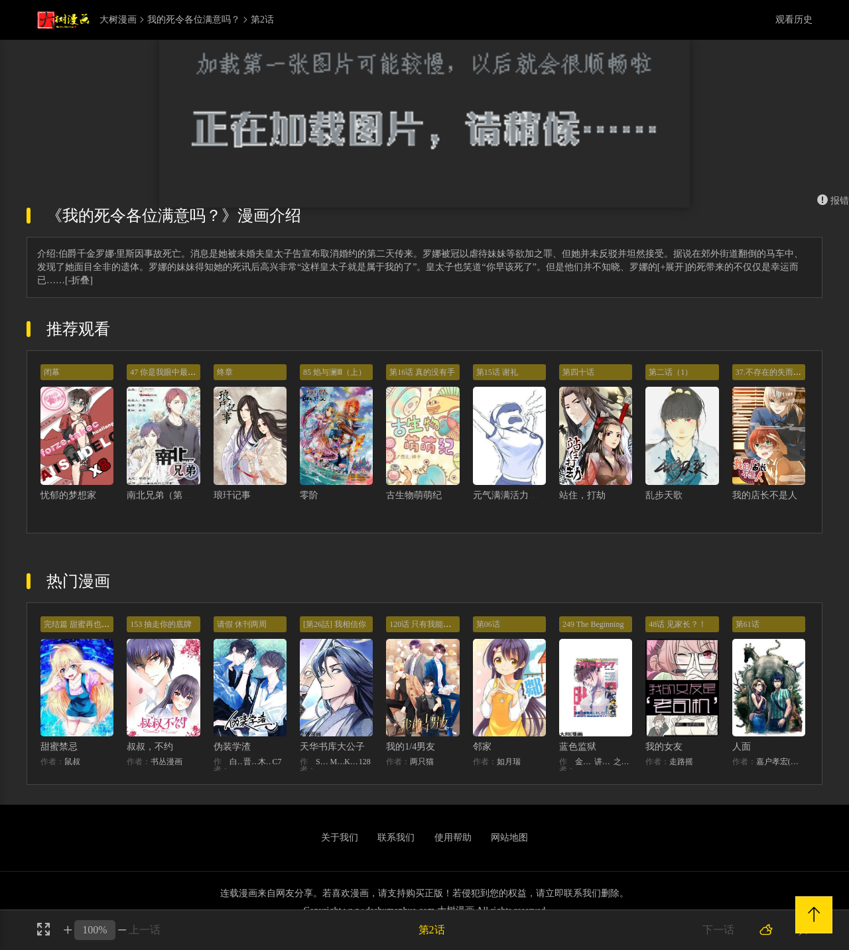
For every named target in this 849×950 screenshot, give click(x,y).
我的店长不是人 (764, 495)
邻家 (482, 747)
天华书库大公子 (332, 747)
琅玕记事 (232, 495)
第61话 (747, 624)
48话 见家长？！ (677, 624)
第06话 (488, 624)
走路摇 (681, 762)
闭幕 (52, 372)
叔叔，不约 (150, 747)
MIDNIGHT (337, 762)
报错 (833, 201)
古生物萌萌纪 (414, 495)
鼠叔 (72, 762)
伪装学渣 (232, 747)
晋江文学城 (250, 762)
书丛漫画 (166, 762)
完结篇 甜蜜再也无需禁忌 (88, 624)
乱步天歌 (664, 495)
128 (365, 762)
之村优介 (623, 762)
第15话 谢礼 (497, 372)
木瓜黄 (265, 762)
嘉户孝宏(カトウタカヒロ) (780, 762)
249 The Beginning (592, 624)
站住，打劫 (582, 495)
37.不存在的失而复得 (772, 372)
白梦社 (236, 762)
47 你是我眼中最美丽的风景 (179, 372)
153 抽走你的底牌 (161, 624)
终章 (225, 372)
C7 (276, 762)
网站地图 (509, 838)
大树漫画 (118, 20)
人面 (741, 747)
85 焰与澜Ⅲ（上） (334, 372)
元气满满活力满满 (510, 495)
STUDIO (323, 762)
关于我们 (339, 838)
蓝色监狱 (577, 747)
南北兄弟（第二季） (168, 495)
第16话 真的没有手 (422, 372)
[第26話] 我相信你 (334, 624)
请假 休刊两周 (242, 624)
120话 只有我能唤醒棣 (428, 624)
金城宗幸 (584, 762)
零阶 (309, 495)
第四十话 (578, 372)
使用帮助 (453, 838)
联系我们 (396, 838)
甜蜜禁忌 (59, 747)
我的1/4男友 (410, 747)
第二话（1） (670, 372)
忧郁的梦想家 (68, 495)
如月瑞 (509, 762)
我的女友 (664, 747)
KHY (351, 762)
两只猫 (422, 762)
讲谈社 (604, 762)
